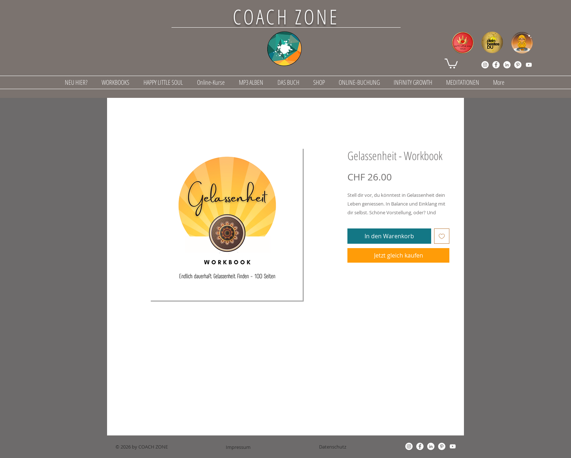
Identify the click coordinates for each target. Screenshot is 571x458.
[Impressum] (238, 447)
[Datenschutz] (332, 446)
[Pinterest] (517, 64)
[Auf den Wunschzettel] (441, 236)
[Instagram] (485, 64)
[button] (451, 62)
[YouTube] (528, 64)
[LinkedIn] (507, 64)
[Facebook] (496, 64)
